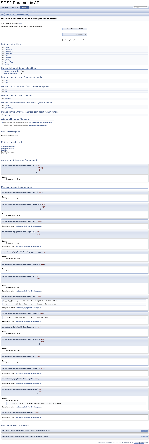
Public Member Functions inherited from (28, 122)
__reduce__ (8, 57)
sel (6, 91)
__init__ (7, 55)
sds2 (2, 14)
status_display (10, 14)
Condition (4, 150)
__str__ (7, 64)
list (6, 89)
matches (8, 98)
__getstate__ (9, 53)
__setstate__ (9, 62)
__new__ (7, 115)
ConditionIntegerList (7, 148)
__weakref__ (9, 108)
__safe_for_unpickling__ (10, 73)
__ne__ (7, 82)
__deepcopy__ (9, 49)
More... (21, 23)
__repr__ (7, 60)
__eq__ (7, 80)
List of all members (144, 17)
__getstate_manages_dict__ (11, 71)
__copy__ (8, 47)
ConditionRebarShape (22, 14)
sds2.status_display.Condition (38, 125)
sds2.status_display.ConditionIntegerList (41, 122)
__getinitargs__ (9, 51)
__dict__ (7, 105)
